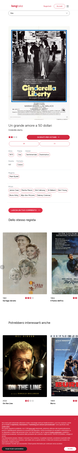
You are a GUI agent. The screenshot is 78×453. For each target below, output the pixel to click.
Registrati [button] (47, 6)
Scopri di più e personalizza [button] (14, 449)
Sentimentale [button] (31, 155)
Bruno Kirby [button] (13, 195)
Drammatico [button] (44, 155)
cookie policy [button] (6, 426)
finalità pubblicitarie (56, 432)
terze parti (32, 428)
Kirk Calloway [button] (40, 190)
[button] (48, 137)
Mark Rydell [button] (13, 176)
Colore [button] (20, 165)
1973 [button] (11, 155)
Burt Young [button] (62, 190)
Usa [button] (19, 155)
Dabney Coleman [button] (44, 195)
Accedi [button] (59, 6)
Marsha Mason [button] (26, 190)
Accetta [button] (70, 449)
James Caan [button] (14, 190)
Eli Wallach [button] (52, 190)
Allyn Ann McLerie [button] (28, 195)
